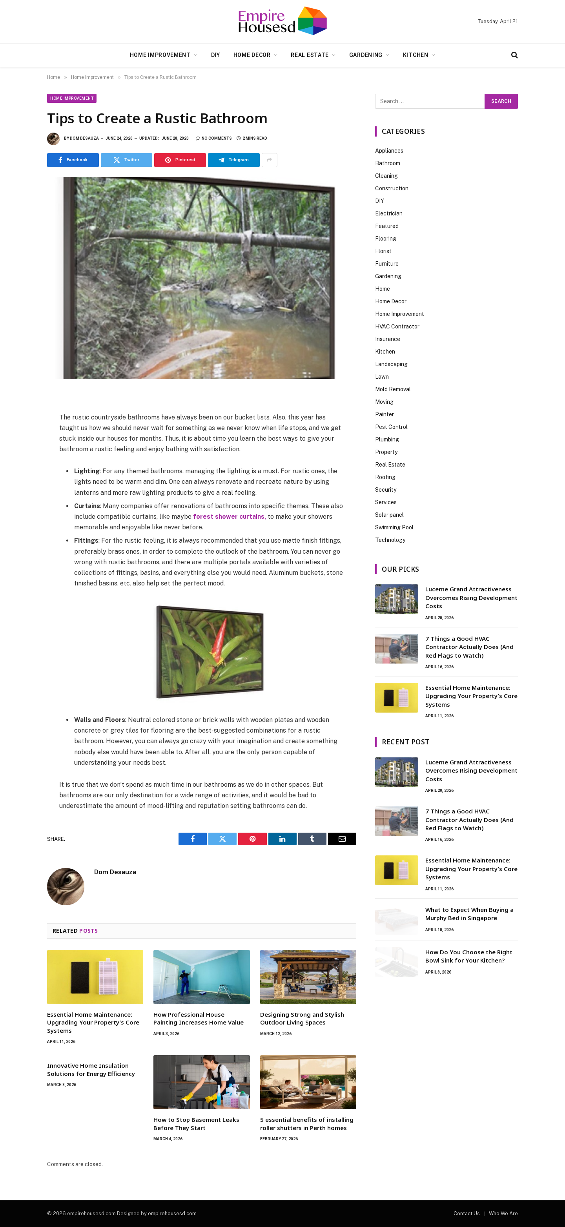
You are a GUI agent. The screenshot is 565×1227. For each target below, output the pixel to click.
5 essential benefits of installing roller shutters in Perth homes (307, 1123)
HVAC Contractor (397, 326)
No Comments (214, 138)
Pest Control (391, 427)
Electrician (389, 213)
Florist (383, 251)
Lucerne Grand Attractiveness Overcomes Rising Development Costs (471, 597)
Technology (390, 540)
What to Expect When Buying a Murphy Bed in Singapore (469, 914)
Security (385, 490)
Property (386, 452)
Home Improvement (160, 55)
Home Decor (252, 55)
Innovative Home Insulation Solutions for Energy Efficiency (91, 1069)
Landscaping (391, 364)
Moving (384, 402)
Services (386, 502)
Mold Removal (393, 389)
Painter (384, 414)
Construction (391, 188)
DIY (215, 55)
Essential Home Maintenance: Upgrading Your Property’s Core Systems (93, 1022)
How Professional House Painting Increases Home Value (198, 1018)
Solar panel (389, 515)
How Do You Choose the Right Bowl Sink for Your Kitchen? (468, 956)
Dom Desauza (84, 138)
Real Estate (310, 55)
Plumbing (387, 439)
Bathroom (387, 163)
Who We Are (503, 1213)
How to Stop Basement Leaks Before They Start (196, 1123)
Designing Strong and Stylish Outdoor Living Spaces (302, 1018)
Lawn (382, 377)
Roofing (385, 477)
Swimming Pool (394, 527)
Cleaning (386, 176)
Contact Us (467, 1213)
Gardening (366, 55)
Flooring (385, 238)
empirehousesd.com (172, 1213)
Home (382, 289)
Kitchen (415, 55)
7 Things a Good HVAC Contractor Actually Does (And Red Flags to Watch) (469, 646)
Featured (387, 226)
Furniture (387, 264)
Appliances (389, 151)
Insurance (387, 339)
